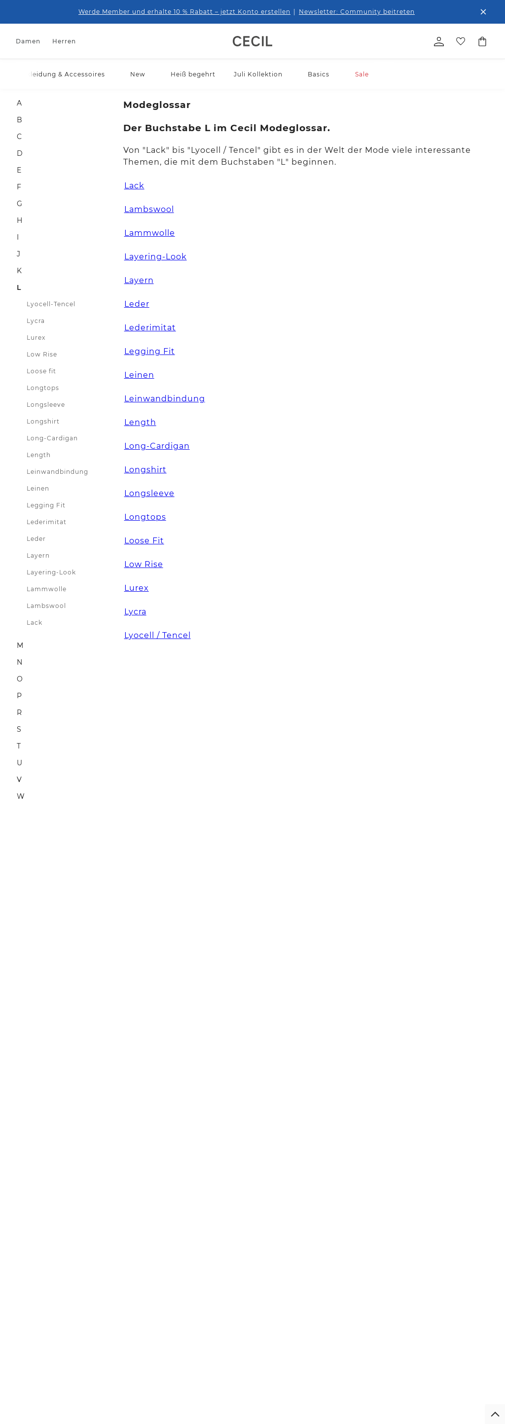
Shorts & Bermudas (105, 1360)
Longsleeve (46, 404)
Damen (28, 41)
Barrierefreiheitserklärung (372, 1290)
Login (342, 1366)
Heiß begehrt (193, 74)
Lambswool (46, 605)
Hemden (89, 1274)
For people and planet (300, 1264)
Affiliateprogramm (305, 1320)
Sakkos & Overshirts (91, 1390)
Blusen (27, 1274)
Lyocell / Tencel (157, 635)
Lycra (36, 320)
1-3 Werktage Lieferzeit (109, 1105)
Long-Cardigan (52, 438)
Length (39, 455)
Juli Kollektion (258, 74)
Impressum (351, 1261)
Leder (36, 538)
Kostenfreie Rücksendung (426, 1105)
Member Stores (300, 1347)
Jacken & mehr (39, 1341)
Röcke (26, 1314)
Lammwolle (47, 589)
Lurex (36, 337)
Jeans (25, 1301)
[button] (109, 74)
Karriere (289, 1281)
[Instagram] (361, 1038)
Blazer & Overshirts (45, 1354)
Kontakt (147, 1287)
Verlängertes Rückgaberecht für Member (264, 1105)
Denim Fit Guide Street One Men (228, 1323)
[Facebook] (340, 1038)
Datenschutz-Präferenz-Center (369, 1310)
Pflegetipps (211, 1287)
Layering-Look (51, 572)
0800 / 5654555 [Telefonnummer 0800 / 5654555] (367, 915)
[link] (252, 41)
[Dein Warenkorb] (482, 41)
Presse (287, 1334)
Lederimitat (47, 522)
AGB (341, 1274)
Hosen (26, 1287)
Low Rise (42, 354)
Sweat (26, 1387)
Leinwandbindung (57, 471)
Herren (64, 41)
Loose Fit (144, 540)
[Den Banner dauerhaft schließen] (483, 12)
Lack (34, 622)
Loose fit (41, 371)
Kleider (27, 1327)
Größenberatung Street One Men (228, 1304)
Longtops (43, 388)
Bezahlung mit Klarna (158, 1304)
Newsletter (152, 1261)
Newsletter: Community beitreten (357, 11)
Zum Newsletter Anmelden (199, 989)
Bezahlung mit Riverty (158, 1323)
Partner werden (301, 1307)
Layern (38, 555)
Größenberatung (218, 1274)
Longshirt (43, 421)
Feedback (292, 1294)
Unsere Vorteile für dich (252, 1079)
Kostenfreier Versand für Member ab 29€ (270, 1137)
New (137, 74)
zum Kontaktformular (422, 1013)
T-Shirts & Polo (98, 1261)
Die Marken (295, 1248)
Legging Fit (46, 505)
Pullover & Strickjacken (35, 1370)
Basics (318, 74)
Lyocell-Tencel (51, 304)
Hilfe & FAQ (153, 1274)
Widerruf (149, 1248)
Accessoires (34, 1248)
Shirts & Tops (36, 1261)
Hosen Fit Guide (218, 1261)
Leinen (38, 488)
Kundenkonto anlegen (367, 1354)
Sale (362, 74)
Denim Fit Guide (218, 1248)
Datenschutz (353, 1248)
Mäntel (86, 1374)
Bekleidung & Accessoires (61, 74)
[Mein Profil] (439, 41)
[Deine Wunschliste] (461, 41)
